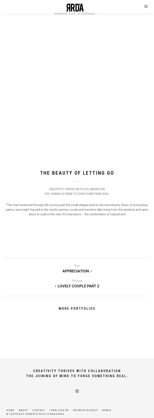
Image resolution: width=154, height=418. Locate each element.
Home (10, 410)
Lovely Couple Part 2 (77, 286)
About (23, 410)
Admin (106, 410)
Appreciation (77, 271)
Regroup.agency (85, 410)
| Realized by (59, 410)
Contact (38, 410)
